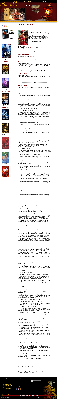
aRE (42, 47)
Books (29, 1)
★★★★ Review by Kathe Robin (23, 80)
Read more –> (42, 39)
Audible (31, 56)
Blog (25, 1)
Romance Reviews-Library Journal (23, 67)
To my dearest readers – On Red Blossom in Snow (7, 385)
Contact (44, 1)
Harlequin (31, 47)
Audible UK (37, 56)
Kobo (40, 47)
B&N (38, 47)
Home (21, 1)
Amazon (35, 47)
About (34, 1)
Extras (38, 1)
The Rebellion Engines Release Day (7, 388)
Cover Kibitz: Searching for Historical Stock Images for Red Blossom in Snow (8, 387)
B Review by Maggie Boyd (22, 73)
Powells (44, 47)
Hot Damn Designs (37, 397)
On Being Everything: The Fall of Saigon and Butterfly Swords (7, 384)
